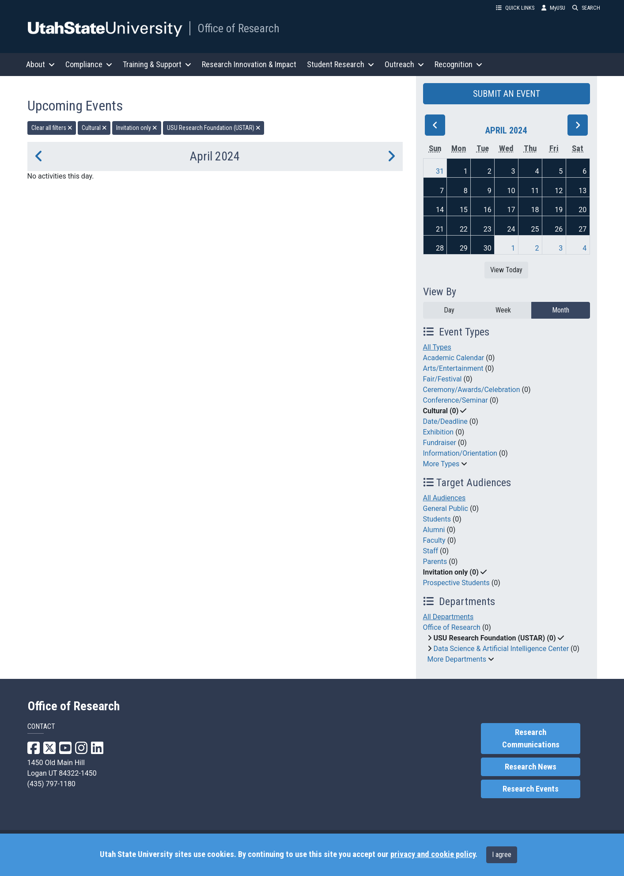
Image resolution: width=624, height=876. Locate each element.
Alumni (434, 530)
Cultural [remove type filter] (94, 127)
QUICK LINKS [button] (515, 7)
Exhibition (438, 432)
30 (488, 248)
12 (559, 191)
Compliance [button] (88, 64)
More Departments (456, 659)
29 (464, 248)
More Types (441, 464)
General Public (445, 508)
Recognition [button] (458, 64)
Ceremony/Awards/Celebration (471, 389)
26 (559, 229)
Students (437, 519)
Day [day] (449, 310)
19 (559, 210)
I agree (501, 854)
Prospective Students (456, 583)
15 (464, 210)
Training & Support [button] (157, 64)
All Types (437, 347)
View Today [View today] (506, 270)
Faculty (434, 540)
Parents (435, 561)
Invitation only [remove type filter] (136, 127)
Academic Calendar (453, 358)
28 (440, 248)
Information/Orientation (460, 453)
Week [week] (503, 310)
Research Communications (531, 738)
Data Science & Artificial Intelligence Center (501, 648)
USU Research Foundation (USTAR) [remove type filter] (214, 127)
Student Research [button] (340, 64)
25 (535, 229)
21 (440, 229)
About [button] (40, 64)
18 (535, 210)
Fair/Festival (442, 379)
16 (488, 210)
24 (511, 229)
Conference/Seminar (455, 400)
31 (440, 171)
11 (535, 191)
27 (582, 229)
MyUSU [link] (553, 7)
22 (464, 229)
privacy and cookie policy (432, 854)
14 (440, 210)
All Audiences (444, 498)
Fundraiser (439, 442)
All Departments (448, 617)
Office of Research (238, 28)
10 (511, 191)
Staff (431, 551)
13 (582, 191)
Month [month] (560, 310)
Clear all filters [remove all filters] (51, 127)
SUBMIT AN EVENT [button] (506, 93)
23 (488, 229)
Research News (530, 767)
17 (511, 210)
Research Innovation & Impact (249, 64)
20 (582, 210)
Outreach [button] (404, 64)
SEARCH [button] (586, 7)
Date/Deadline (445, 421)
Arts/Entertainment (453, 368)
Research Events (531, 789)
